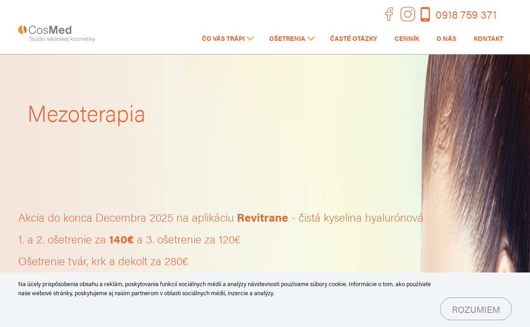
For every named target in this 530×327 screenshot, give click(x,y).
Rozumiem (476, 309)
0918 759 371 (466, 14)
